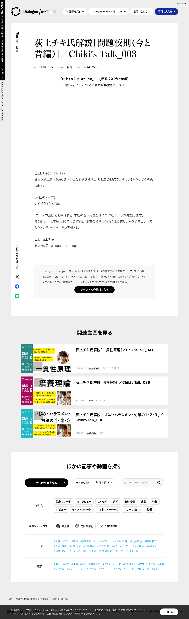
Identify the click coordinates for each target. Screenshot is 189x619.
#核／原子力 (89, 551)
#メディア (115, 368)
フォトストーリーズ (107, 509)
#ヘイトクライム (102, 541)
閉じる (170, 612)
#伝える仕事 (131, 551)
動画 (69, 67)
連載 (143, 501)
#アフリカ (59, 569)
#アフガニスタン (146, 564)
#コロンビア (142, 569)
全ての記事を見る (46, 483)
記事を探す (75, 11)
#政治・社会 (105, 368)
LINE (17, 296)
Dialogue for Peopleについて (107, 11)
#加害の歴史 (105, 551)
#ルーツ (118, 551)
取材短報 (129, 501)
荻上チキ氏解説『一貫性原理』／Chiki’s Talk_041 (114, 350)
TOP (9, 599)
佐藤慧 (62, 526)
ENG (179, 4)
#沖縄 (74, 564)
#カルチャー (152, 546)
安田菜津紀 (84, 526)
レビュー (61, 509)
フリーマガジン (132, 509)
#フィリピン (90, 569)
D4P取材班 (108, 526)
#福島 (66, 564)
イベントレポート (81, 509)
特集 (154, 501)
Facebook (17, 286)
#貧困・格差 (150, 541)
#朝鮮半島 (94, 564)
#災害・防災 (60, 546)
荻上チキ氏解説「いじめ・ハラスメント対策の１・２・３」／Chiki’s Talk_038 (119, 417)
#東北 (57, 564)
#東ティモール (74, 569)
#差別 (100, 433)
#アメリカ (129, 569)
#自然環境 (138, 546)
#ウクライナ (105, 569)
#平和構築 (88, 546)
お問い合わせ (140, 11)
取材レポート (63, 501)
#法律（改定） (61, 551)
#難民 (74, 541)
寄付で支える (165, 11)
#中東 (161, 564)
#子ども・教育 (120, 541)
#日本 (83, 564)
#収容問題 (85, 541)
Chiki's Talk (90, 67)
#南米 (154, 569)
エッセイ (102, 501)
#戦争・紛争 (136, 541)
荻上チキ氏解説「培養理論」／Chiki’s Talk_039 (113, 382)
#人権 (57, 541)
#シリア (117, 564)
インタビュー (84, 501)
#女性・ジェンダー (121, 546)
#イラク (106, 564)
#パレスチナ (129, 564)
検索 (159, 483)
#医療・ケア (75, 546)
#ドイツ (117, 569)
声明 (115, 501)
